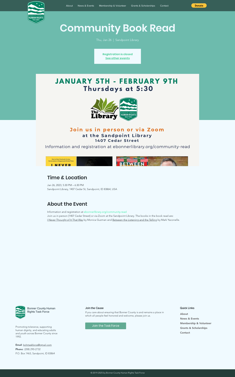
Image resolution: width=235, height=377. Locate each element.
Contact (185, 332)
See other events (117, 58)
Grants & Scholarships (193, 328)
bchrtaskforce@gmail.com (37, 344)
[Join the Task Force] (105, 326)
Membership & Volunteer (195, 323)
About (184, 314)
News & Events (189, 318)
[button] (199, 5)
